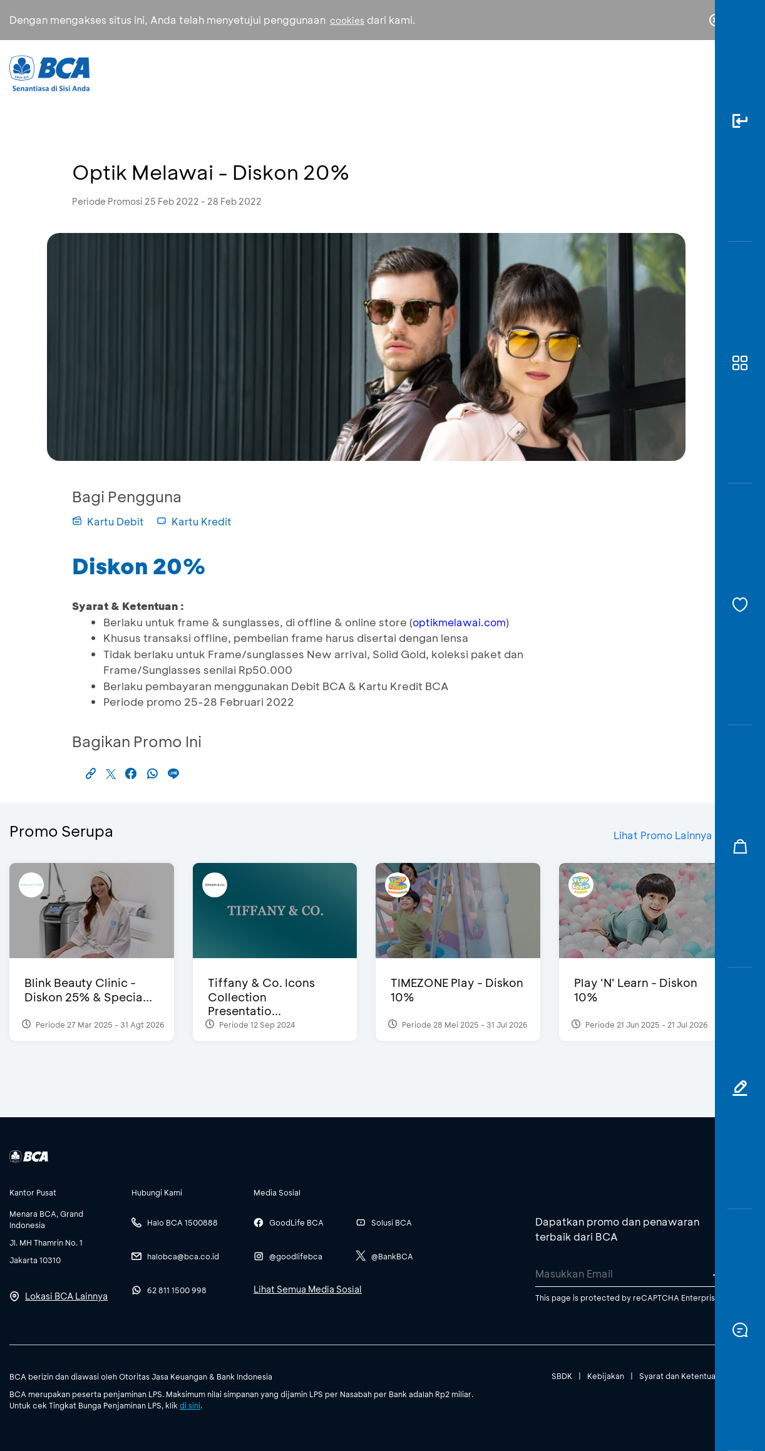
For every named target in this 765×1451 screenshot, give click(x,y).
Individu (286, 72)
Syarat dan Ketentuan (679, 1376)
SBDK (562, 1376)
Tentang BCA (444, 72)
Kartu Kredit (194, 521)
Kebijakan (605, 1376)
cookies (347, 20)
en (712, 73)
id (690, 73)
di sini (190, 1405)
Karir (528, 72)
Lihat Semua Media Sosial (308, 1289)
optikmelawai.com (459, 622)
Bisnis (358, 72)
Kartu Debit (108, 521)
